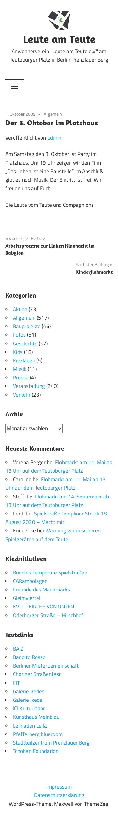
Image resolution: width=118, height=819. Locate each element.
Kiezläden (24, 360)
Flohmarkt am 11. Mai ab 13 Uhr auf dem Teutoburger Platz (58, 466)
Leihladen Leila (30, 726)
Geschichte (25, 343)
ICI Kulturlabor (29, 708)
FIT (16, 683)
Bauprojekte (27, 326)
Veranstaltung (29, 386)
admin (54, 138)
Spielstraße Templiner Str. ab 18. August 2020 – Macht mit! (56, 517)
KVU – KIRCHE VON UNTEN (43, 606)
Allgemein (53, 114)
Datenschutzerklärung (59, 795)
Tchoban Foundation (36, 751)
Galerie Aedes (28, 691)
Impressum (59, 787)
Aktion (20, 309)
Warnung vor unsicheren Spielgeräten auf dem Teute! (53, 534)
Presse (21, 377)
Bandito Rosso (29, 657)
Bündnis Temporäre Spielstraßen (50, 573)
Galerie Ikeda (27, 700)
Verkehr (22, 395)
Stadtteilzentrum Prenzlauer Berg (51, 743)
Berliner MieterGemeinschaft (46, 666)
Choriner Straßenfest (37, 674)
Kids (18, 352)
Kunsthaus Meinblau (36, 717)
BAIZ (18, 649)
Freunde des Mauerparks (41, 589)
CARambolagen (30, 581)
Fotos (19, 335)
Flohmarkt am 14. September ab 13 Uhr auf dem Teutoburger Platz (57, 500)
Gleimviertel (26, 598)
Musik (19, 369)
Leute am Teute (59, 39)
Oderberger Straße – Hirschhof (48, 615)
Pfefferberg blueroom (38, 734)
